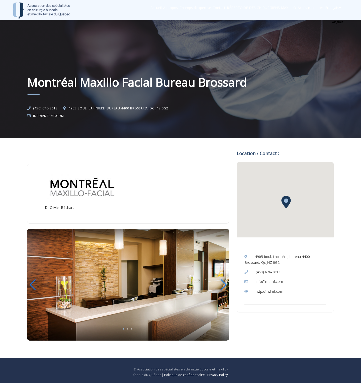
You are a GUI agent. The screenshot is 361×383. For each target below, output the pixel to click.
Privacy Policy (217, 374)
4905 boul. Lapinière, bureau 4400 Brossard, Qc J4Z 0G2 (118, 108)
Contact (200, 10)
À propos (141, 10)
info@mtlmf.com (48, 116)
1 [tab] (123, 329)
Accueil (122, 10)
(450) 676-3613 (45, 108)
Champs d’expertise (171, 10)
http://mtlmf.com (269, 291)
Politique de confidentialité (184, 374)
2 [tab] (127, 329)
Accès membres (302, 10)
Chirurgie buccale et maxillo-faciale (76, 151)
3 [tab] (131, 329)
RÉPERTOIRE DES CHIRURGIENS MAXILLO (247, 10)
